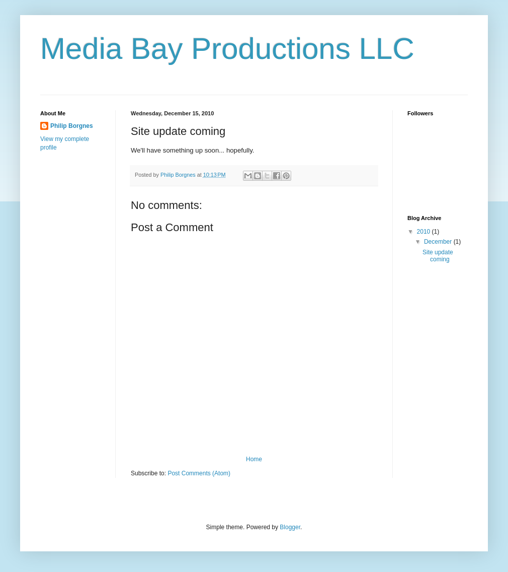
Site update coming (437, 256)
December (439, 241)
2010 (424, 231)
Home (254, 459)
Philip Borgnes (71, 125)
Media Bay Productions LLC (227, 48)
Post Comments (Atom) (198, 473)
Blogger (290, 527)
